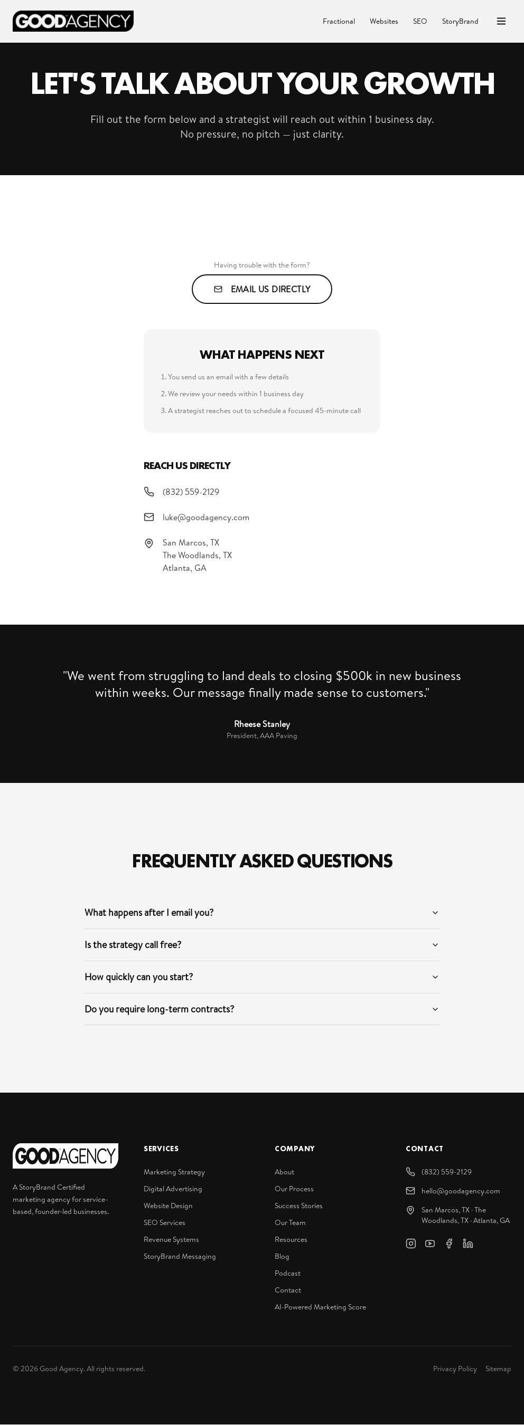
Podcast (288, 1273)
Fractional (339, 21)
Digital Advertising (173, 1189)
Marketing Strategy (174, 1172)
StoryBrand (460, 21)
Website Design (168, 1206)
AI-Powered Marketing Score (320, 1307)
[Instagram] (411, 1244)
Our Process (294, 1189)
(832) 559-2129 (181, 492)
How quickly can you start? (262, 976)
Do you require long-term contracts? (262, 1009)
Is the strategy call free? (262, 944)
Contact (288, 1290)
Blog (282, 1256)
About (284, 1172)
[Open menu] (501, 21)
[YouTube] (430, 1244)
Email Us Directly (262, 289)
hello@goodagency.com (453, 1191)
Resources (291, 1240)
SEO (420, 21)
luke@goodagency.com (196, 517)
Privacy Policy (455, 1369)
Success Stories (299, 1206)
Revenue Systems (171, 1240)
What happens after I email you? (262, 912)
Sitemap (498, 1369)
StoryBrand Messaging (180, 1256)
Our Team (290, 1223)
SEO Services (164, 1223)
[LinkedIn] (468, 1244)
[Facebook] (449, 1244)
